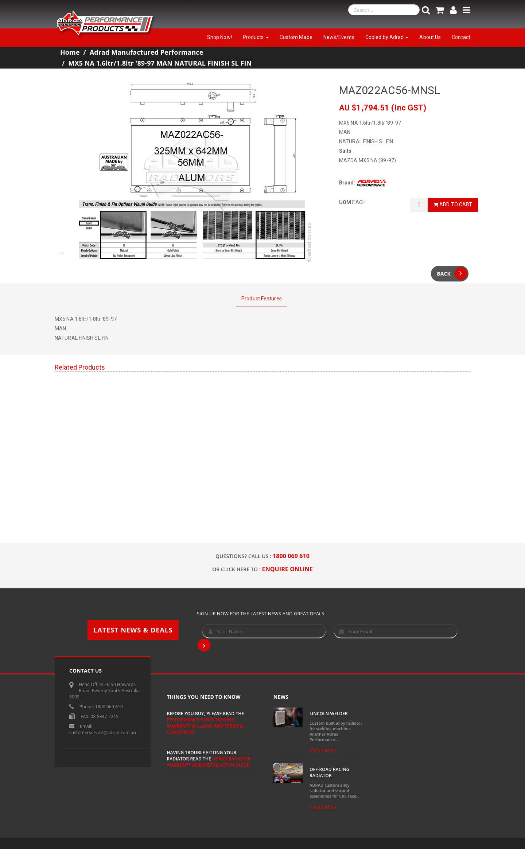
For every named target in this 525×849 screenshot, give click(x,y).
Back (452, 273)
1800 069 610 (291, 556)
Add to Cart (452, 204)
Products (256, 37)
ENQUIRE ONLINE (287, 569)
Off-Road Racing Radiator (330, 772)
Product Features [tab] (261, 298)
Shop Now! (219, 37)
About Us (430, 37)
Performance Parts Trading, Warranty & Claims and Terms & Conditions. (205, 726)
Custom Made (296, 37)
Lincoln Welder (329, 713)
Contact (461, 37)
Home (70, 52)
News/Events (338, 37)
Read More (323, 750)
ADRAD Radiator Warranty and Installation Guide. (209, 762)
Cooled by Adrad (387, 37)
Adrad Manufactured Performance (146, 52)
